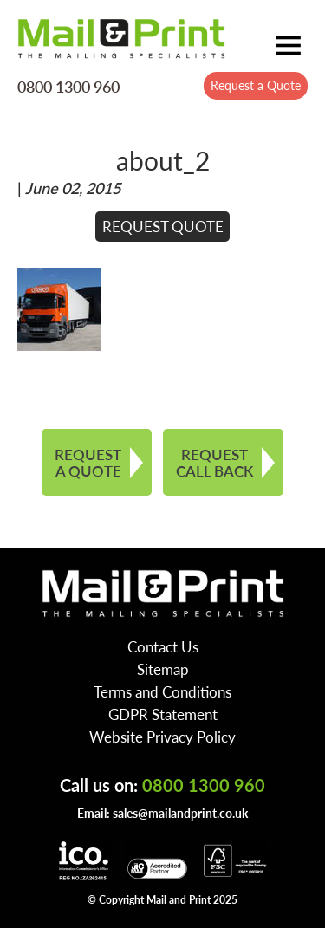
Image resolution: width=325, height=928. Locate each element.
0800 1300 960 (68, 86)
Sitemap (163, 669)
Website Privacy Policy (162, 736)
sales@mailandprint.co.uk (180, 813)
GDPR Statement (163, 714)
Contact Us (162, 646)
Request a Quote (256, 85)
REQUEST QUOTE (163, 226)
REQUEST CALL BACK (214, 462)
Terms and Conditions (162, 691)
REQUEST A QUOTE (88, 462)
